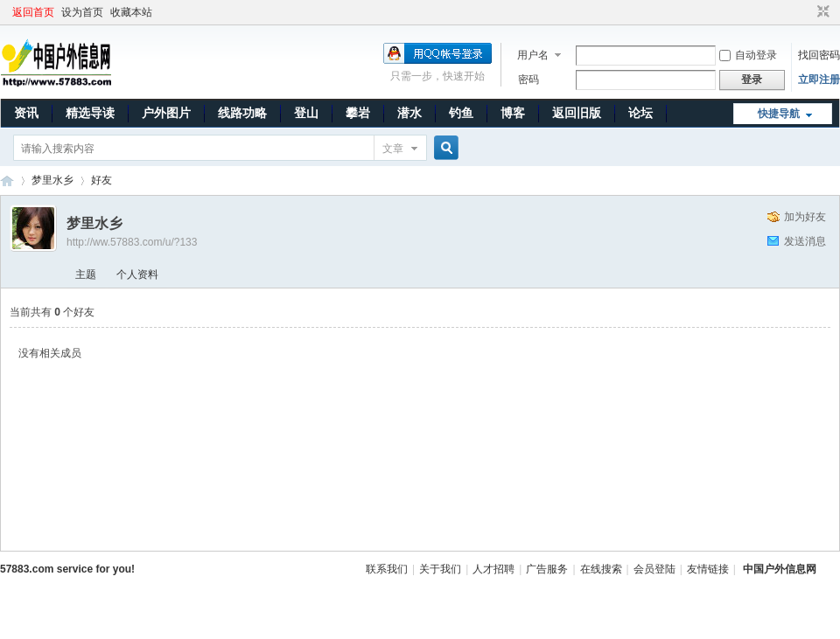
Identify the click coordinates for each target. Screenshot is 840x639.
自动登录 (748, 55)
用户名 (533, 55)
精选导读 (90, 113)
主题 (85, 274)
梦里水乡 (53, 180)
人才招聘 (493, 569)
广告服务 (547, 569)
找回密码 (819, 55)
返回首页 (33, 12)
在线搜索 (601, 569)
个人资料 (137, 274)
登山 (306, 113)
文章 (392, 148)
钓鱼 (461, 113)
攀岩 (358, 113)
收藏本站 (131, 12)
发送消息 (805, 241)
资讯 (26, 113)
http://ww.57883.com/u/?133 (131, 242)
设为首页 (82, 12)
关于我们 (440, 569)
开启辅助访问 (806, 12)
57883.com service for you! (67, 569)
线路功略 (242, 113)
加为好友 (805, 217)
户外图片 (166, 113)
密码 (528, 79)
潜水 (409, 113)
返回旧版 (576, 113)
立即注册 (819, 79)
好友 (101, 180)
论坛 (640, 113)
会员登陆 (655, 569)
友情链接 (708, 569)
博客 (512, 113)
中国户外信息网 (7, 180)
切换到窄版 (821, 12)
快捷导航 (779, 114)
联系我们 (387, 569)
